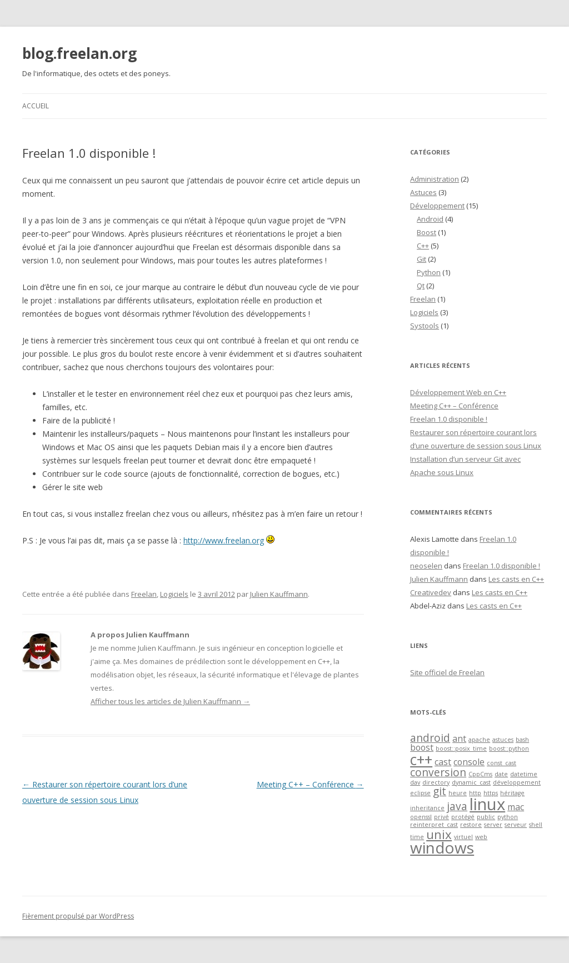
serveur (516, 825)
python (507, 817)
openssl (421, 817)
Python (429, 272)
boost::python (509, 748)
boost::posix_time (461, 748)
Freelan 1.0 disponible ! (448, 419)
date (501, 774)
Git (421, 259)
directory (436, 782)
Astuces (423, 192)
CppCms (480, 774)
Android (430, 219)
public (486, 817)
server (493, 825)
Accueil (35, 106)
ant (459, 738)
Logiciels (174, 594)
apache (479, 740)
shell (535, 825)
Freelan (144, 594)
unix (439, 834)
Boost (426, 232)
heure (457, 793)
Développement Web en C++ (458, 392)
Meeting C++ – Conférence (310, 784)
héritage (512, 793)
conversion (438, 772)
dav (415, 782)
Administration (434, 179)
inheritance (427, 808)
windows (442, 847)
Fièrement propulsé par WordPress (78, 916)
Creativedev (430, 592)
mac (515, 807)
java (457, 806)
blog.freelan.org (79, 53)
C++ (423, 246)
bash (522, 740)
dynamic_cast (471, 782)
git (439, 791)
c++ (421, 760)
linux (487, 804)
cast (443, 762)
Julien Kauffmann (279, 594)
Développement (437, 206)
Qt (421, 286)
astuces (502, 740)
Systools (424, 326)
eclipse (420, 793)
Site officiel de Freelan (447, 672)
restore (471, 825)
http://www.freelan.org (223, 540)
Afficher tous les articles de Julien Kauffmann (170, 701)
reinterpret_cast (434, 825)
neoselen (426, 566)
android (430, 737)
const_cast (501, 763)
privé (441, 817)
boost (421, 747)
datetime (523, 774)
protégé (463, 817)
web (481, 837)
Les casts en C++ (516, 579)
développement (517, 782)
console (469, 762)
